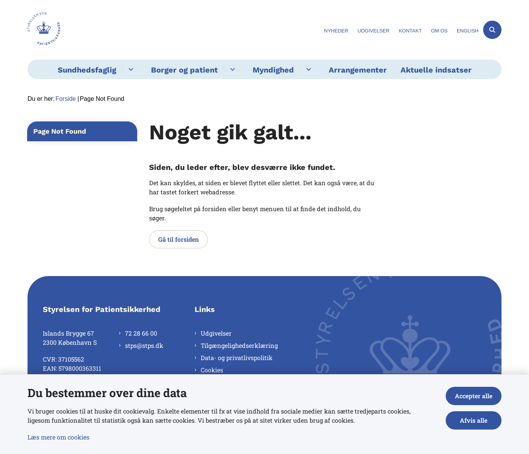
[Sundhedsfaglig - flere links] (129, 69)
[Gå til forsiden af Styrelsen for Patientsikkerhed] (44, 29)
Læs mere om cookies (58, 437)
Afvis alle (473, 420)
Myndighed (273, 69)
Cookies (212, 370)
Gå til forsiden (178, 239)
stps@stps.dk (144, 345)
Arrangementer (358, 69)
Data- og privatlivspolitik (237, 358)
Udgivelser (216, 333)
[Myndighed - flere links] (307, 69)
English (468, 31)
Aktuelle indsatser (436, 69)
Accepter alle (473, 396)
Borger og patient (184, 69)
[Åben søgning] (492, 30)
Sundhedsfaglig (87, 69)
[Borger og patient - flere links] (231, 69)
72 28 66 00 (141, 333)
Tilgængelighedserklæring (239, 345)
